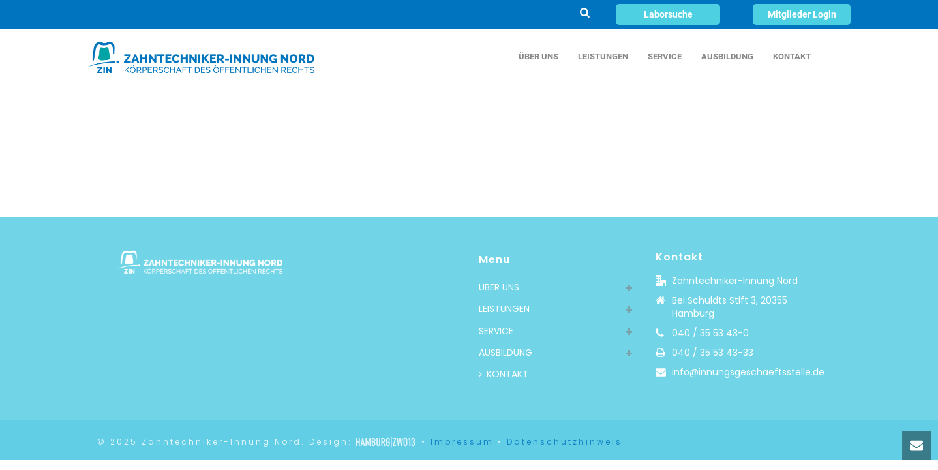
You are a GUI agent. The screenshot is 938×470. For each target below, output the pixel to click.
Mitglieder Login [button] (802, 14)
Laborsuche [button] (668, 14)
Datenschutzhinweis (564, 441)
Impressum (462, 441)
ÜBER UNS (538, 56)
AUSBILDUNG (727, 56)
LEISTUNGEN (603, 56)
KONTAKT (792, 56)
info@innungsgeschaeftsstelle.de (748, 372)
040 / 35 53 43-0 (710, 333)
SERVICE (665, 56)
